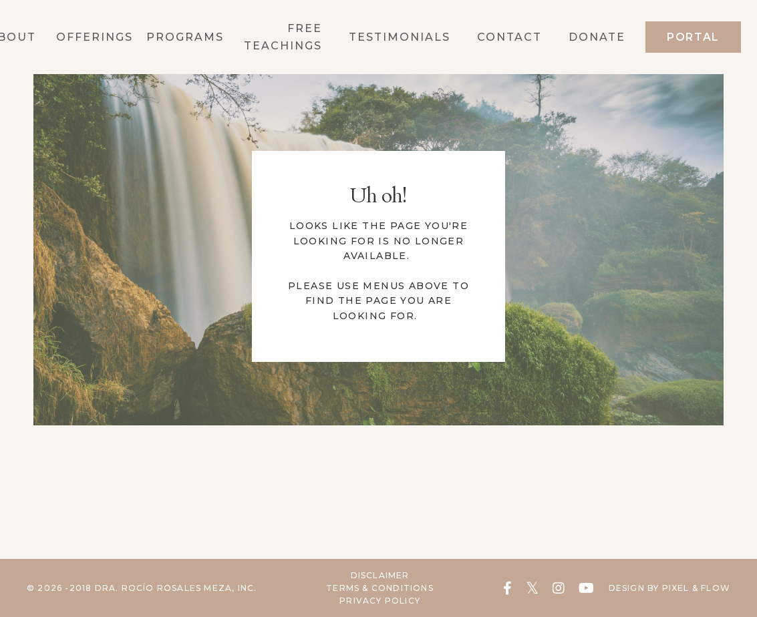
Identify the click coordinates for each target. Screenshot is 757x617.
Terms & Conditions (380, 588)
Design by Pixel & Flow (669, 588)
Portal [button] (693, 37)
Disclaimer (380, 575)
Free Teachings (283, 37)
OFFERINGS (94, 37)
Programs (185, 37)
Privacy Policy (379, 601)
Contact (509, 37)
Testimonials (399, 37)
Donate (597, 37)
